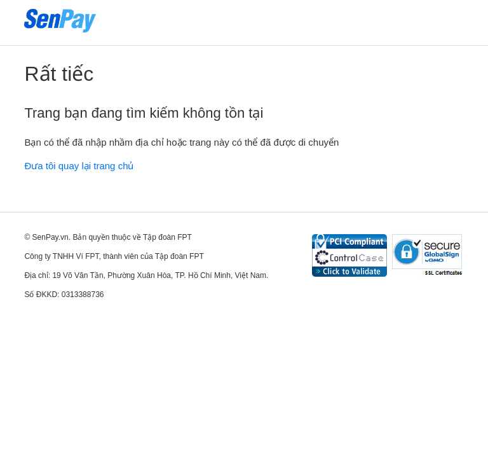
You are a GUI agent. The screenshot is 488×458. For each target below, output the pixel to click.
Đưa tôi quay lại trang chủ (78, 165)
